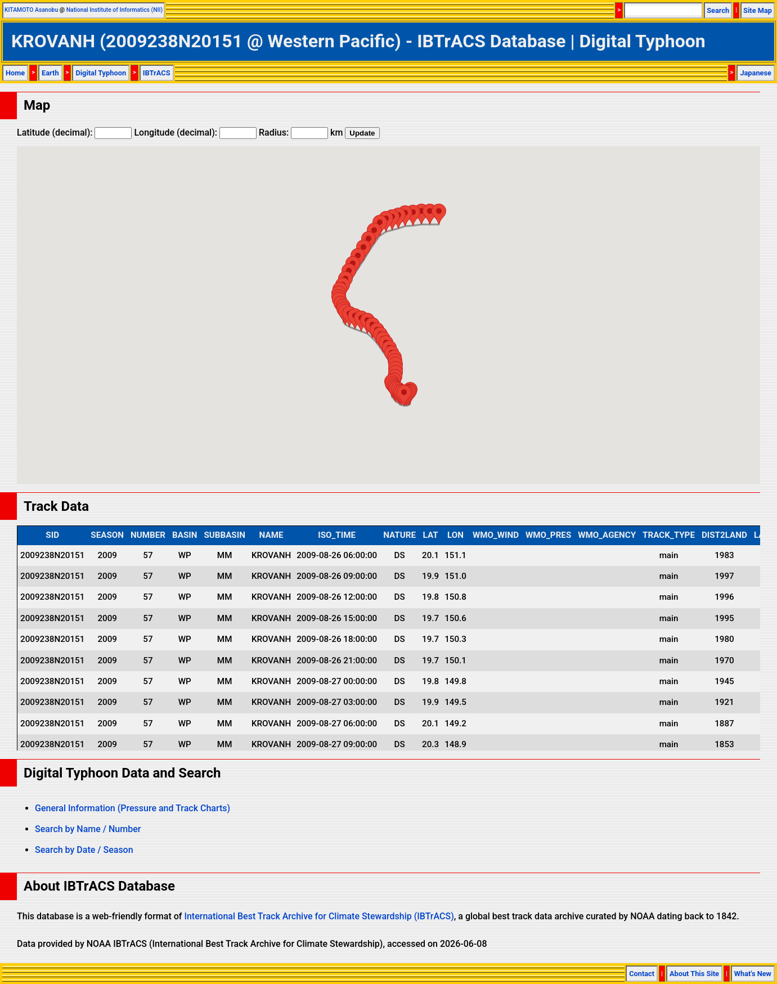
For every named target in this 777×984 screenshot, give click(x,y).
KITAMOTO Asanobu (31, 10)
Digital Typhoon (100, 73)
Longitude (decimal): (195, 132)
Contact (641, 973)
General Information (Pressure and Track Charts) (132, 808)
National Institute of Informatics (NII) (114, 10)
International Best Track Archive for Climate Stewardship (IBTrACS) (318, 916)
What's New (752, 973)
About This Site (694, 973)
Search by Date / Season (84, 849)
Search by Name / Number (88, 829)
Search (718, 10)
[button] (404, 395)
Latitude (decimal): (74, 132)
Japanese (755, 73)
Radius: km (301, 132)
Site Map (757, 10)
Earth (50, 73)
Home (15, 73)
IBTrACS (156, 73)
